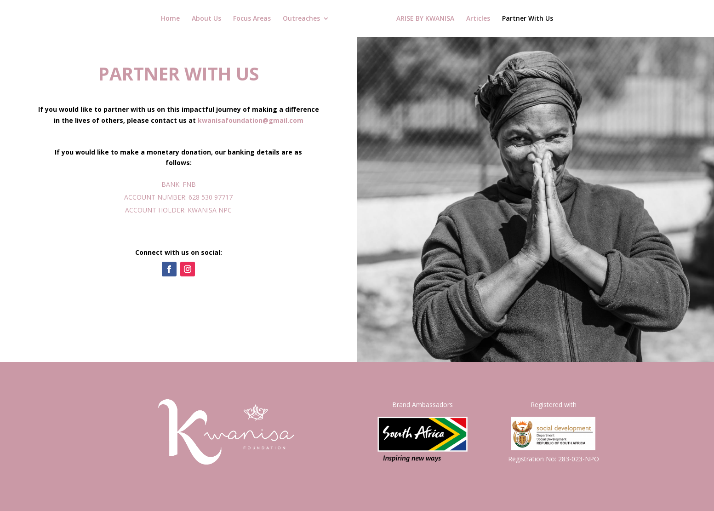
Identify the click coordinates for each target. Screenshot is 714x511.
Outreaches (301, 19)
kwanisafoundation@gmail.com (250, 120)
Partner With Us (527, 19)
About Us (206, 19)
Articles (478, 19)
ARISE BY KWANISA (425, 19)
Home (170, 19)
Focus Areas (252, 19)
